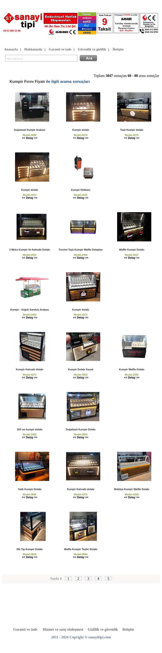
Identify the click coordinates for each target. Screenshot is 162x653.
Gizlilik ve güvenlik (103, 629)
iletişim (128, 629)
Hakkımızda (33, 49)
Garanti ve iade (60, 49)
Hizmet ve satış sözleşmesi (63, 629)
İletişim (118, 49)
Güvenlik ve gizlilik (92, 49)
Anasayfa (11, 49)
